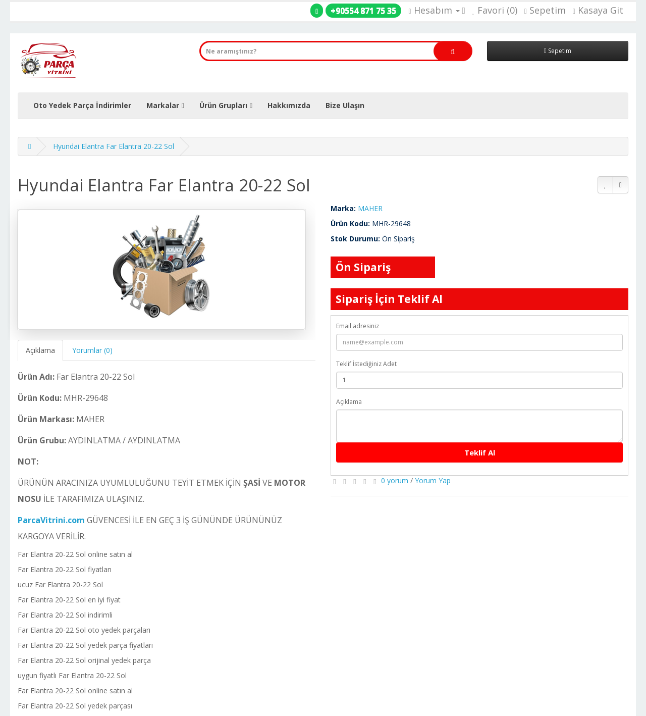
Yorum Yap (433, 480)
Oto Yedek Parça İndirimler (82, 105)
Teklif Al (479, 452)
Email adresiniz (357, 326)
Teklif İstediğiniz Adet (366, 364)
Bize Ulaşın (345, 105)
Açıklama (40, 350)
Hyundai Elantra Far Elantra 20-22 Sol (113, 146)
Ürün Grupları (223, 105)
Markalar (162, 105)
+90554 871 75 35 (363, 10)
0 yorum (394, 480)
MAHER (370, 208)
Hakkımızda (288, 105)
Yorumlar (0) (92, 350)
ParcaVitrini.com (51, 520)
